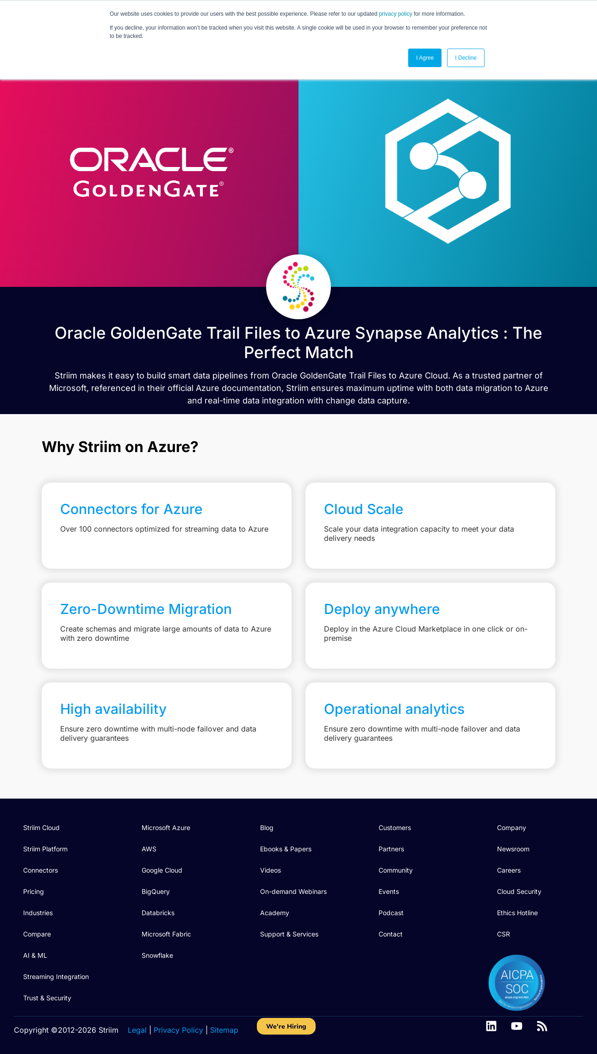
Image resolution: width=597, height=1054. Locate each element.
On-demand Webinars (293, 891)
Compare (37, 934)
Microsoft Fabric (166, 934)
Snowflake (157, 955)
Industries (38, 913)
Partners (391, 849)
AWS (149, 849)
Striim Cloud (41, 827)
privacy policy (395, 14)
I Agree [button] (425, 58)
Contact (391, 934)
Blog (267, 827)
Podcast (391, 913)
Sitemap (224, 1030)
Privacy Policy (178, 1030)
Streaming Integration (56, 976)
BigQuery (156, 891)
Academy (274, 913)
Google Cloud (162, 870)
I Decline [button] (466, 58)
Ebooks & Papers (285, 849)
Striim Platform (45, 849)
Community (396, 870)
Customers (395, 827)
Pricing (33, 891)
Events (389, 891)
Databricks (158, 913)
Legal (137, 1030)
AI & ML (35, 955)
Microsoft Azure (166, 827)
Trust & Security (47, 998)
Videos (270, 870)
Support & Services (289, 934)
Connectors (40, 870)
